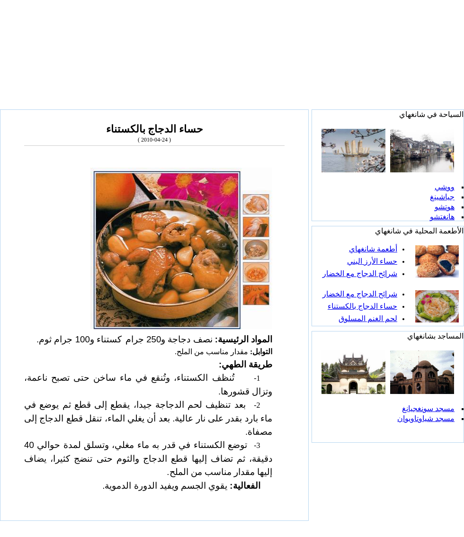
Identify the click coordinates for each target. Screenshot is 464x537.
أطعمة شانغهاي (373, 249)
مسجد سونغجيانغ (428, 408)
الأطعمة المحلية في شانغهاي (419, 231)
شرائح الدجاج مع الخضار (359, 273)
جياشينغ (442, 197)
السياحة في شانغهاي (431, 114)
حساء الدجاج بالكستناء (362, 306)
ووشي (445, 187)
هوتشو (445, 207)
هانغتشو (442, 217)
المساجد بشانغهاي (435, 336)
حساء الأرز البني (372, 261)
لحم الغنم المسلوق (368, 318)
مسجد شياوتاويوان (426, 418)
